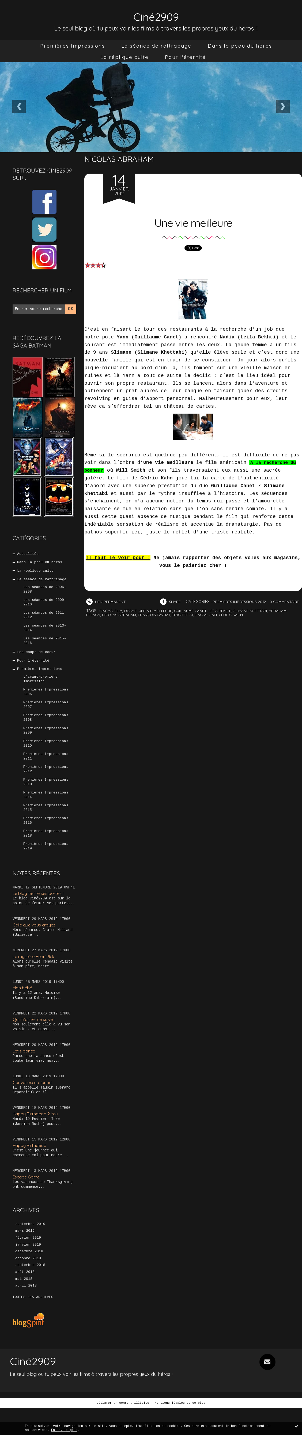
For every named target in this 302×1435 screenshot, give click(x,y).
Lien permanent (106, 601)
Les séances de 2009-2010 (44, 606)
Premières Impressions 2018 (45, 853)
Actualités (28, 554)
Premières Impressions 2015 (45, 826)
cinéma (106, 618)
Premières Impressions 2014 (45, 812)
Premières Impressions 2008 (45, 730)
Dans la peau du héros (240, 46)
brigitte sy (190, 622)
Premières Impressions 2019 (45, 867)
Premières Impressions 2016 (45, 840)
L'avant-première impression (40, 688)
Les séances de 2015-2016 (44, 647)
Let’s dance (24, 1074)
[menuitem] (72, 45)
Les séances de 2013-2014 (44, 633)
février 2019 (28, 1263)
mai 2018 (23, 1306)
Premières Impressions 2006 (45, 702)
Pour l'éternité (185, 57)
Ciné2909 (156, 15)
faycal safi (215, 622)
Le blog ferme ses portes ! (40, 915)
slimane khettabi (259, 618)
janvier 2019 (28, 1270)
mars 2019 (25, 1256)
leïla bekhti (227, 618)
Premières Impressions (72, 46)
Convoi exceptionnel (34, 1105)
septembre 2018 (30, 1291)
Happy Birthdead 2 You (37, 1137)
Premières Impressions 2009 (45, 743)
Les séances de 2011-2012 (44, 620)
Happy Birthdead (30, 1169)
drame (132, 618)
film (119, 618)
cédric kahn (242, 622)
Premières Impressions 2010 (45, 757)
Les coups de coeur (36, 660)
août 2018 (25, 1299)
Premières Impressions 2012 (45, 784)
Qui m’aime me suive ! (35, 1042)
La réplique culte (124, 57)
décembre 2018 (29, 1277)
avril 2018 (26, 1313)
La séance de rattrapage (156, 46)
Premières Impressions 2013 (45, 798)
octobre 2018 (28, 1284)
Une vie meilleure (193, 220)
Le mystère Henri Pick (36, 978)
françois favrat (159, 622)
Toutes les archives (33, 1324)
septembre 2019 (30, 1248)
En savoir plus (64, 1430)
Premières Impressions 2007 (45, 716)
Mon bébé (23, 1010)
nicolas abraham (121, 622)
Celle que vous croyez (36, 946)
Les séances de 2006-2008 (44, 592)
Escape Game (27, 1201)
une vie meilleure (158, 618)
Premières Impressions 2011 (45, 771)
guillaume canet (195, 618)
